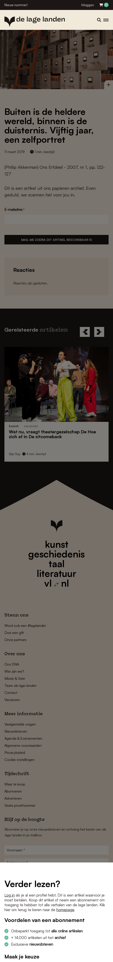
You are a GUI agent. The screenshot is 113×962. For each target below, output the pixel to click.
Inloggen (87, 5)
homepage (65, 909)
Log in (9, 895)
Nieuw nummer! (16, 5)
